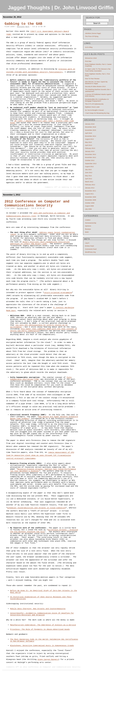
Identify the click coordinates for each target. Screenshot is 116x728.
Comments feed (90, 249)
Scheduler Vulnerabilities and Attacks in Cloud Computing (36, 553)
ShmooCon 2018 (91, 58)
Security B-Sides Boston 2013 (95, 86)
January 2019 (89, 124)
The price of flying (91, 36)
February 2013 (90, 148)
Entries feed (89, 246)
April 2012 (88, 178)
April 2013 (88, 145)
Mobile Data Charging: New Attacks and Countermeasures (38, 660)
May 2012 (88, 175)
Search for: (93, 18)
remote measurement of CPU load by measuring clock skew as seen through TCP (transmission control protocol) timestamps (40, 494)
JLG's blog (88, 47)
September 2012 (90, 163)
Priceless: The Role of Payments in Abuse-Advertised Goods (40, 683)
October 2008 (89, 203)
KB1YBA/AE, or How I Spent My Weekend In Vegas (96, 82)
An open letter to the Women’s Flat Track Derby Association (97, 70)
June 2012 (88, 172)
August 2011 (89, 194)
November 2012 (90, 157)
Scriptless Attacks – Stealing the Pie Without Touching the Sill (44, 577)
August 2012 (89, 166)
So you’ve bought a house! (94, 110)
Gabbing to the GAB (23, 24)
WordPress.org (90, 252)
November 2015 (90, 130)
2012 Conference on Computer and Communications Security (37, 224)
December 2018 (90, 127)
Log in (87, 243)
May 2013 (88, 142)
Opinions (21, 27)
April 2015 (88, 133)
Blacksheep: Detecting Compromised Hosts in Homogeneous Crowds (42, 700)
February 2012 (90, 184)
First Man (88, 61)
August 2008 (89, 206)
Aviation (88, 220)
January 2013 (89, 151)
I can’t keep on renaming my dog (97, 113)
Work (27, 27)
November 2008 (90, 200)
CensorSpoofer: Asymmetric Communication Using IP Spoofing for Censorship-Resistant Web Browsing (42, 666)
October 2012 (89, 160)
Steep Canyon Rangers (48, 715)
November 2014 (90, 136)
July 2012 (88, 169)
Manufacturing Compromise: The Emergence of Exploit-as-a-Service (43, 678)
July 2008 (88, 209)
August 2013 (89, 139)
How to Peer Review (92, 78)
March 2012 (89, 181)
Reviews (20, 229)
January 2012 (89, 188)
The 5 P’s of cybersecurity (94, 104)
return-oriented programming (58, 318)
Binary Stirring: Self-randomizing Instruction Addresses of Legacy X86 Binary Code (40, 266)
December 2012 (90, 154)
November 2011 (90, 191)
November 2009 (90, 197)
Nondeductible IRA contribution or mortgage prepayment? (97, 100)
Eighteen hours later (92, 107)
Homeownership (90, 223)
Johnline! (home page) (93, 33)
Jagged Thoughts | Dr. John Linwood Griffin (60, 7)
